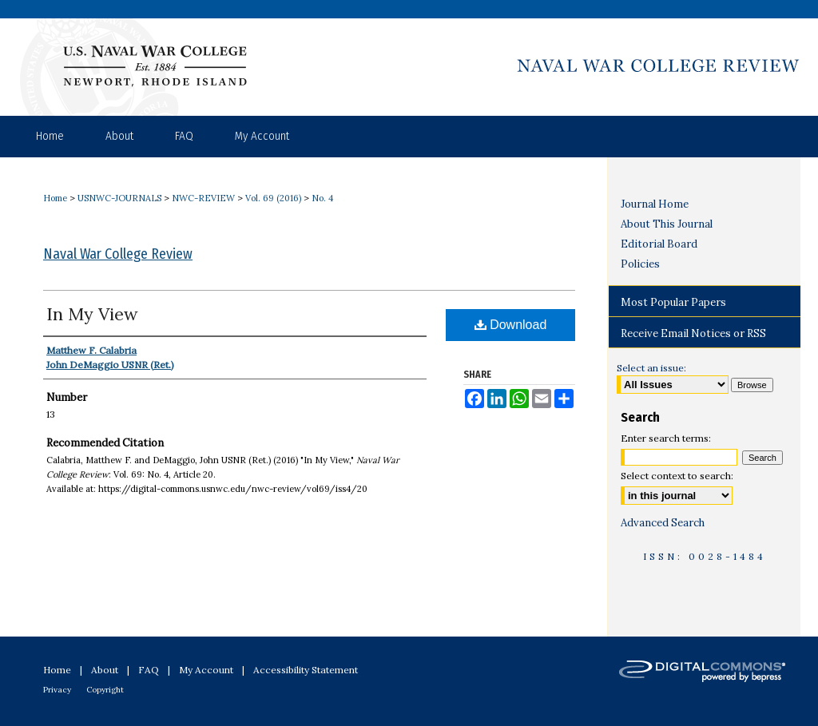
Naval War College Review (118, 254)
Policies (640, 264)
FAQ (148, 670)
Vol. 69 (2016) (273, 198)
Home (55, 198)
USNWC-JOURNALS (119, 198)
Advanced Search (663, 523)
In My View (92, 314)
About (104, 670)
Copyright (105, 689)
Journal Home (655, 204)
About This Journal (667, 224)
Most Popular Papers (673, 302)
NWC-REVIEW (203, 198)
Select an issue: (651, 368)
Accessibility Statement (305, 670)
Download (511, 324)
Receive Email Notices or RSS (693, 333)
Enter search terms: (666, 438)
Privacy (57, 689)
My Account (206, 670)
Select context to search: (677, 476)
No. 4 (322, 198)
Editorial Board (659, 244)
